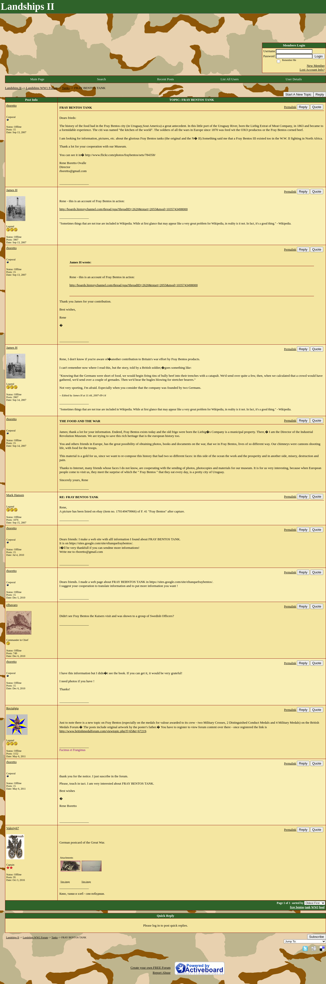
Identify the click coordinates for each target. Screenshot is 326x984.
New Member (316, 65)
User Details (294, 79)
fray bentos (297, 907)
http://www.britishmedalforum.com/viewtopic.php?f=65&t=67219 (102, 731)
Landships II (13, 88)
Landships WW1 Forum (41, 88)
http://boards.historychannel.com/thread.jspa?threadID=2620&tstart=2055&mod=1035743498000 (123, 209)
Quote (316, 107)
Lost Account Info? (312, 69)
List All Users (229, 79)
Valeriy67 (12, 828)
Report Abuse (162, 972)
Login (318, 56)
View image (65, 882)
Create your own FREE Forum (150, 967)
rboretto (11, 105)
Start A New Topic (298, 94)
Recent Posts (165, 79)
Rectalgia (12, 708)
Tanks (66, 88)
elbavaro (12, 605)
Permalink (290, 107)
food (321, 907)
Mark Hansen (15, 495)
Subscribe (316, 937)
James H (11, 190)
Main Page (37, 79)
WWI (314, 907)
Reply (319, 94)
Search (101, 79)
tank (308, 907)
